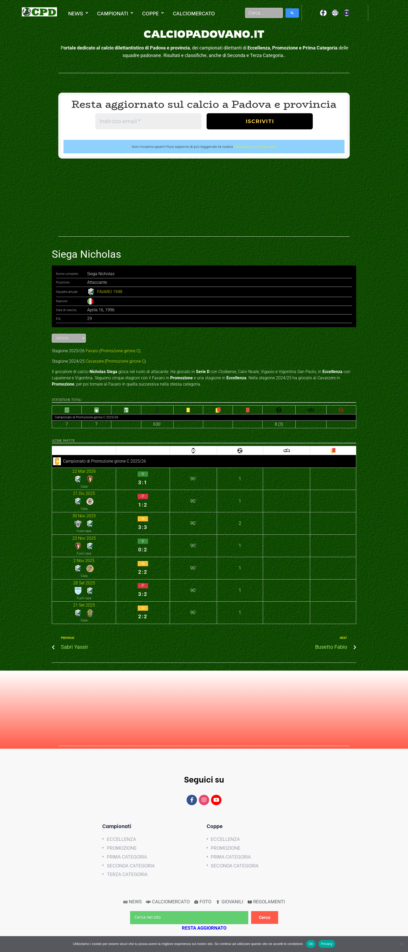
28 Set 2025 (65, 520)
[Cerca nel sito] (189, 830)
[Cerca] (264, 829)
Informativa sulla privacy (255, 146)
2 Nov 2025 (64, 510)
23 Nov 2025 (66, 500)
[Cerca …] (264, 13)
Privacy (326, 944)
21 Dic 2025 (65, 480)
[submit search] (292, 13)
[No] (401, 944)
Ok (311, 944)
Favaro (92, 350)
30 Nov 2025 (66, 490)
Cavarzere (95, 361)
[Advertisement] (204, 200)
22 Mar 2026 (66, 470)
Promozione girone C (120, 350)
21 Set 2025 (65, 530)
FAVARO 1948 (109, 291)
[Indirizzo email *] (148, 121)
